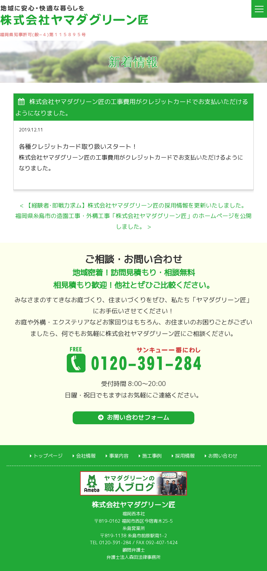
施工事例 (152, 455)
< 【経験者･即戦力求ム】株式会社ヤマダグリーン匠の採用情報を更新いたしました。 (133, 205)
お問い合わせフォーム (138, 417)
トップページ (48, 455)
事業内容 (119, 455)
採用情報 (185, 455)
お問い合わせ (222, 455)
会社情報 (86, 455)
